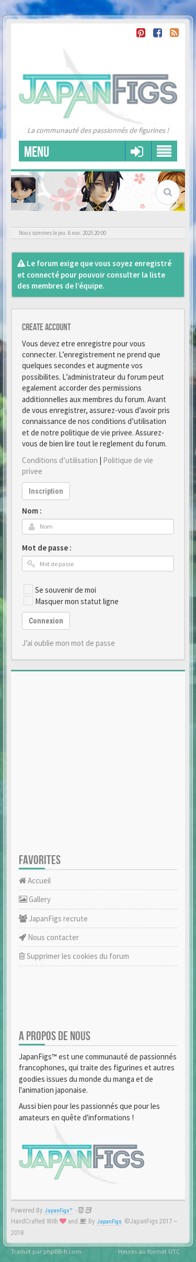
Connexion (46, 621)
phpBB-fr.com (62, 1251)
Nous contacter (49, 937)
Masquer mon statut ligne (71, 601)
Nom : (32, 511)
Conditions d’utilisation (60, 460)
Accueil (35, 880)
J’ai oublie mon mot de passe (68, 643)
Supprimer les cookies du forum (74, 956)
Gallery (35, 899)
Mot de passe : (47, 548)
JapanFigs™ (59, 1210)
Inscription (46, 491)
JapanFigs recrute (53, 918)
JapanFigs (109, 1221)
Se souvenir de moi (60, 589)
